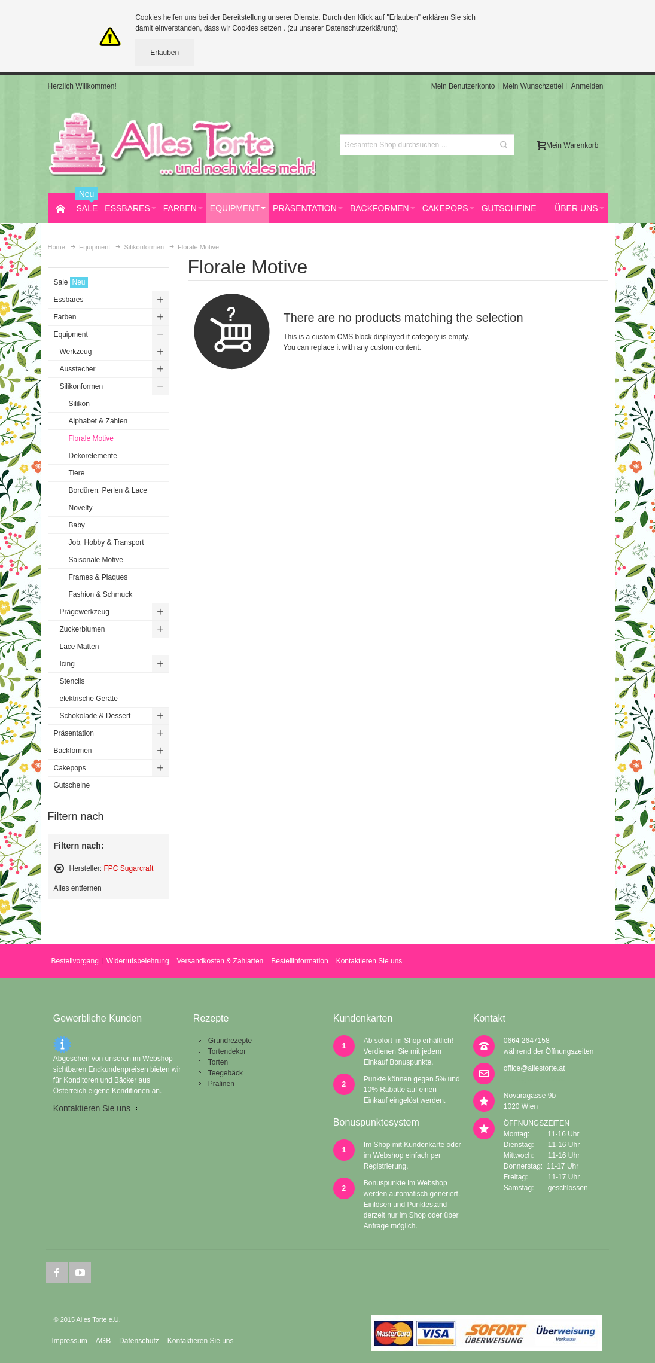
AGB (103, 1341)
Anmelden (587, 86)
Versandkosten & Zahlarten (220, 961)
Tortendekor (227, 1051)
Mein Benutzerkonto (463, 86)
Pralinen (221, 1084)
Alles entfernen (78, 888)
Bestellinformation (299, 961)
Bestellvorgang (74, 961)
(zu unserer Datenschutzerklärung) (342, 28)
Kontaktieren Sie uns (369, 961)
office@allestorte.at (534, 1068)
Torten (218, 1062)
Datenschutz (139, 1341)
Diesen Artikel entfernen (59, 868)
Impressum (69, 1341)
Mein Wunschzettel (532, 86)
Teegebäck (225, 1073)
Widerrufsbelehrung (137, 961)
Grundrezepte (230, 1040)
